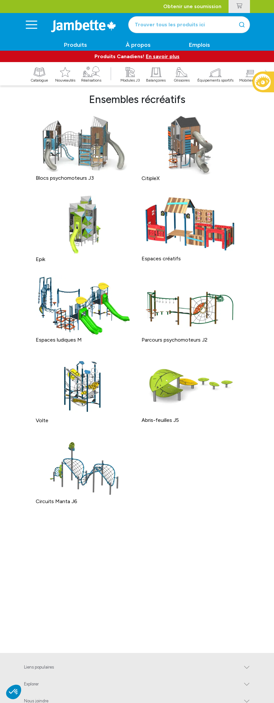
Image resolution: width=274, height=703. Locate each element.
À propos (138, 44)
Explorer (31, 684)
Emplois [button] (199, 44)
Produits (75, 44)
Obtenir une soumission (192, 6)
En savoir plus (163, 56)
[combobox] (189, 24)
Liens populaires (39, 667)
